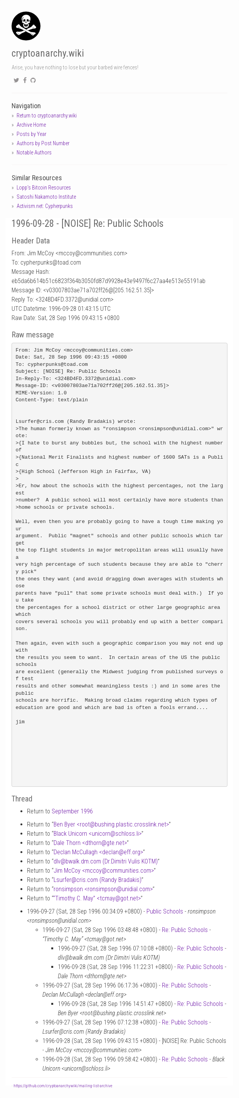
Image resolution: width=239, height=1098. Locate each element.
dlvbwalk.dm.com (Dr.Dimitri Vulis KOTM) (106, 861)
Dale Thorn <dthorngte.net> (90, 843)
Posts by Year (31, 134)
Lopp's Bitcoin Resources (44, 187)
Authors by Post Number (43, 143)
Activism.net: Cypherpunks (45, 206)
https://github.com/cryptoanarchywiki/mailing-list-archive (62, 1085)
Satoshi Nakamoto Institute (46, 197)
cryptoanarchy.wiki (48, 53)
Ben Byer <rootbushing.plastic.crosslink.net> (111, 824)
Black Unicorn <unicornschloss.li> (97, 833)
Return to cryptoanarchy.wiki (47, 115)
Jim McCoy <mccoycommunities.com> (104, 870)
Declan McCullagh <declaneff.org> (98, 852)
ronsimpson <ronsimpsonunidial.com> (103, 889)
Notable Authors (34, 152)
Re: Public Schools (185, 930)
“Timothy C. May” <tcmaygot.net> (97, 898)
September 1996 (72, 811)
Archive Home (31, 125)
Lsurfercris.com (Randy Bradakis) (97, 879)
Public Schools (164, 911)
